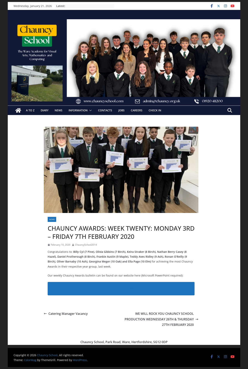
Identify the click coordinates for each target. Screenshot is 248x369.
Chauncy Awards (126, 288)
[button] (90, 110)
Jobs (121, 110)
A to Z (30, 110)
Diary (44, 110)
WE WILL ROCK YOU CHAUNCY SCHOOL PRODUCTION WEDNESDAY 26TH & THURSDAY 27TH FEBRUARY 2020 (161, 319)
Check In (155, 110)
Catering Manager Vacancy (66, 313)
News (58, 110)
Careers (136, 110)
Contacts (105, 110)
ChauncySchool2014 (86, 244)
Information (78, 110)
